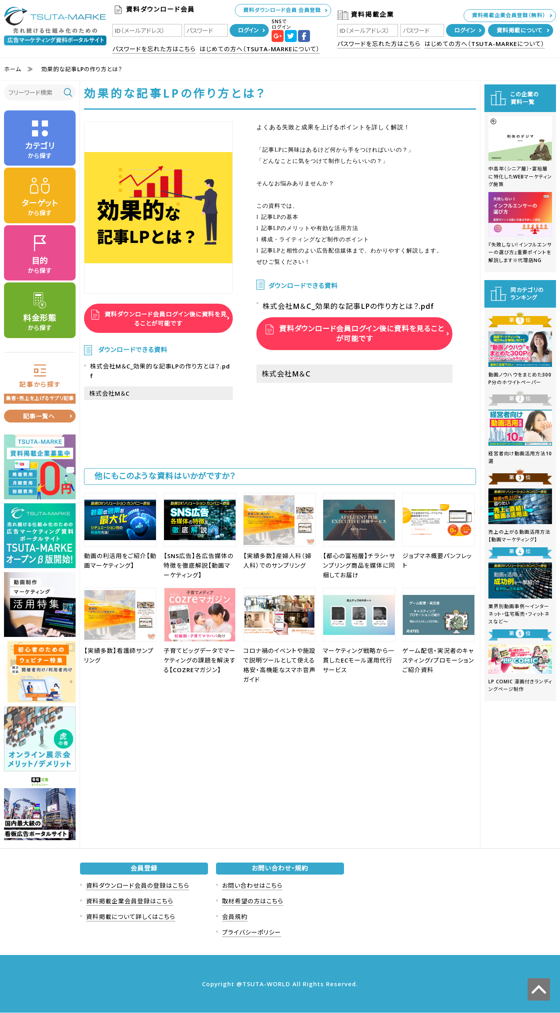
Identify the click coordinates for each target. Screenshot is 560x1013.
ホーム (12, 69)
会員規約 (235, 917)
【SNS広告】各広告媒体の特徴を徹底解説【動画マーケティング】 (199, 565)
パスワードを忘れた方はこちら (154, 49)
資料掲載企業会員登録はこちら (129, 901)
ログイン (248, 30)
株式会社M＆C (109, 393)
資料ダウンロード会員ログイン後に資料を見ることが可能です (164, 318)
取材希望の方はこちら (252, 901)
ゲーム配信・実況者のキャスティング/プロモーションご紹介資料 (438, 660)
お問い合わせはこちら (252, 886)
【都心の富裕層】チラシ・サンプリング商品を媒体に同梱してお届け (359, 565)
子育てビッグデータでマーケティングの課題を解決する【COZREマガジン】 (200, 660)
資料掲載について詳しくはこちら (130, 917)
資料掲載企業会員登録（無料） (509, 15)
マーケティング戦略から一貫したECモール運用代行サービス (358, 660)
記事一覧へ (39, 416)
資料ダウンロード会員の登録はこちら (137, 886)
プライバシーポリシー (251, 933)
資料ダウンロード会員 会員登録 (282, 10)
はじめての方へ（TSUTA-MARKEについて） (260, 49)
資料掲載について (519, 30)
